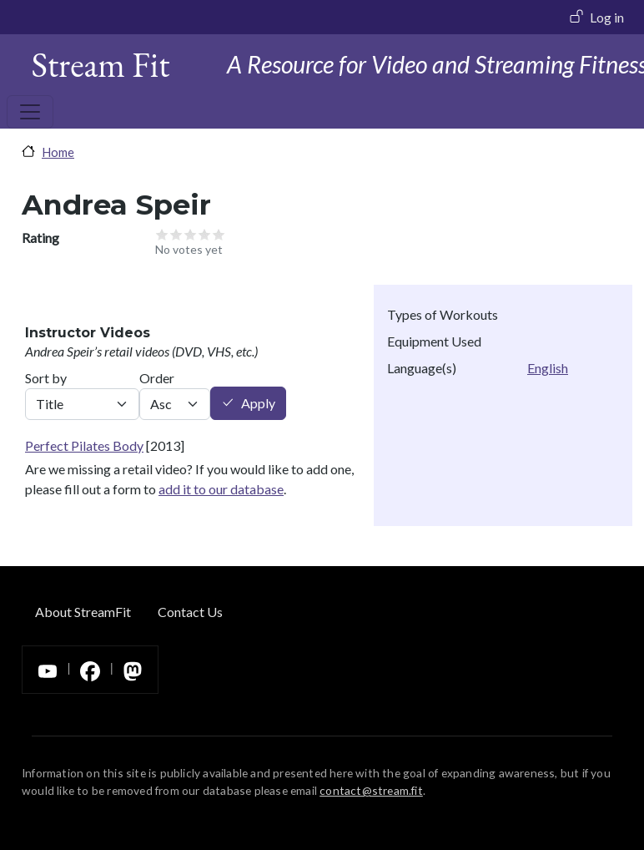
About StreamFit (83, 612)
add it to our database (221, 489)
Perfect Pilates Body (84, 445)
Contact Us (190, 612)
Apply (258, 404)
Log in (607, 17)
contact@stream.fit (371, 790)
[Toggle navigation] (30, 112)
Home (58, 151)
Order (156, 378)
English (547, 368)
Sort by (46, 378)
